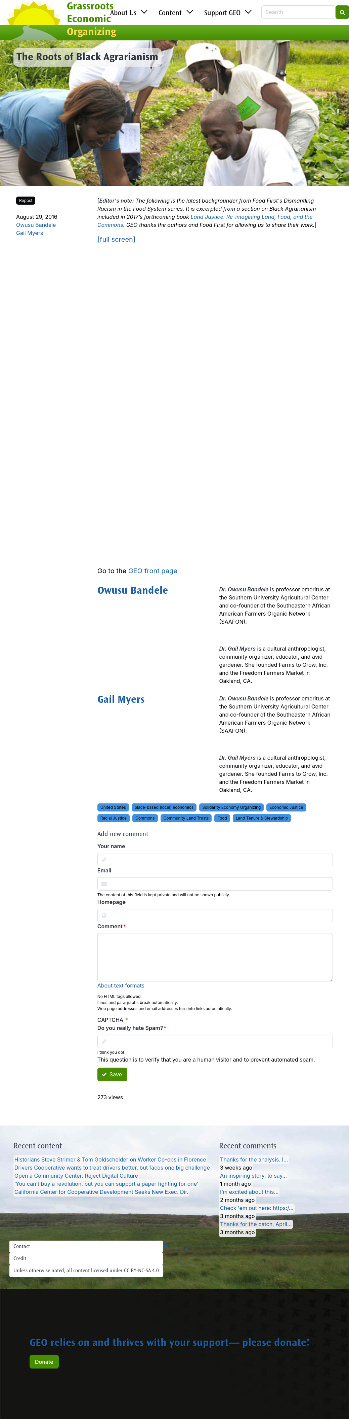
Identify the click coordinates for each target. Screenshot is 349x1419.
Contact (21, 1246)
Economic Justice (286, 807)
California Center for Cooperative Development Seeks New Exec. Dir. (101, 1192)
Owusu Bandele (36, 224)
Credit (19, 1258)
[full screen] (116, 239)
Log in (180, 1249)
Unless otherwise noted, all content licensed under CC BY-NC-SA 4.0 (86, 1271)
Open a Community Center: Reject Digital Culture (76, 1176)
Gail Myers (29, 233)
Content (170, 13)
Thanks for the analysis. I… (254, 1159)
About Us (123, 13)
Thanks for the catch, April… (256, 1224)
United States (113, 807)
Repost (25, 200)
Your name (111, 846)
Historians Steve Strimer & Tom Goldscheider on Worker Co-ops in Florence (110, 1159)
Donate (44, 1361)
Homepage (111, 902)
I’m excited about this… (249, 1192)
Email (104, 870)
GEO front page (152, 571)
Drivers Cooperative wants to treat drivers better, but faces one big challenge (112, 1168)
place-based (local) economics (164, 807)
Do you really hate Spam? (130, 1028)
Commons (145, 818)
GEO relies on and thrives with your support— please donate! (170, 1343)
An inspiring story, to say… (253, 1176)
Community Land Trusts (186, 818)
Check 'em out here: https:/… (257, 1208)
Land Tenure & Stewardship (262, 818)
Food (222, 818)
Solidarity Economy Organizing (231, 807)
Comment (110, 926)
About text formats (120, 985)
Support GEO (222, 13)
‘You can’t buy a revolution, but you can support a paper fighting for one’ (106, 1184)
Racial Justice (113, 818)
